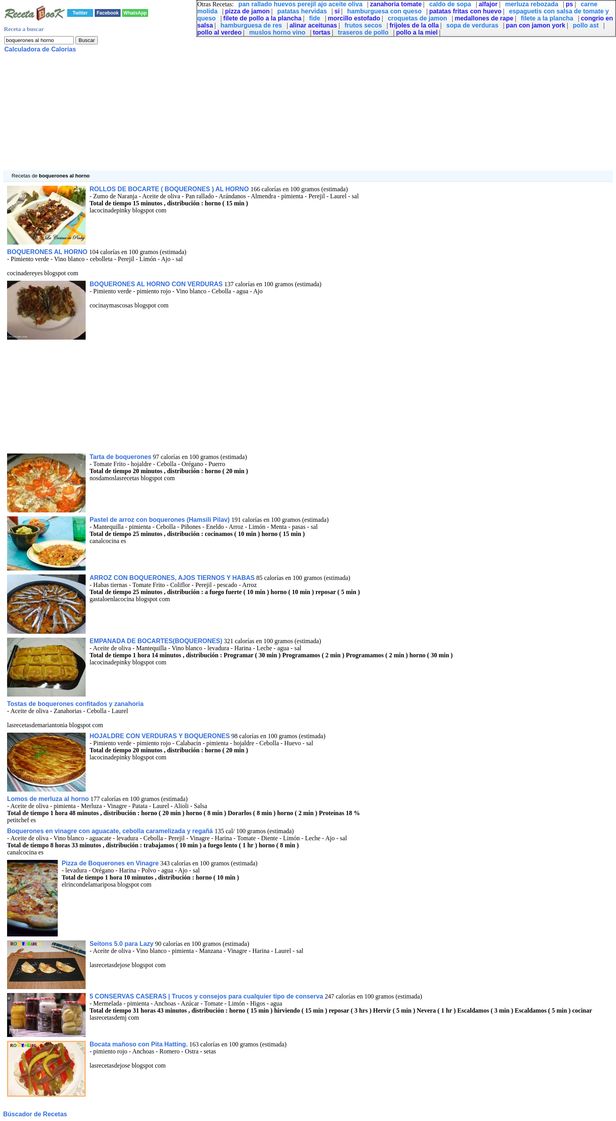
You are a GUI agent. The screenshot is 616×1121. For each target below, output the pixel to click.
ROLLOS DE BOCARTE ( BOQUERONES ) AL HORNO (170, 189)
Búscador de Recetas (35, 1114)
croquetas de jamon (417, 18)
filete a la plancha (547, 18)
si (336, 11)
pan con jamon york (535, 25)
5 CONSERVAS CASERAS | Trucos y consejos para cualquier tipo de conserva (207, 996)
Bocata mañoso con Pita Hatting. (139, 1044)
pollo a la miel (417, 32)
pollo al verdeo (219, 32)
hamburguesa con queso (384, 11)
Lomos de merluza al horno (48, 798)
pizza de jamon (247, 11)
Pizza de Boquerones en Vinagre (110, 863)
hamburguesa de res (251, 25)
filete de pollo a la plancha (262, 18)
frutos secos (363, 25)
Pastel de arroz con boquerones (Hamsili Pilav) (160, 519)
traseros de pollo (363, 32)
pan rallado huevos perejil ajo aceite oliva (300, 4)
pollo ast (586, 25)
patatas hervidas (302, 11)
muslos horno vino (277, 32)
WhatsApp (135, 13)
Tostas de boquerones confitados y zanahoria (75, 703)
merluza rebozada (531, 4)
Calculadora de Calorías (40, 49)
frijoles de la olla (413, 25)
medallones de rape (484, 18)
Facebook (108, 13)
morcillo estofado (354, 18)
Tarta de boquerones (120, 457)
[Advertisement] (239, 115)
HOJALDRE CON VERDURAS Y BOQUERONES (160, 736)
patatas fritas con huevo (465, 11)
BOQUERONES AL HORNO (48, 252)
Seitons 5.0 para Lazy (122, 943)
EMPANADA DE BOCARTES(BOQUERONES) (156, 641)
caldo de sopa (450, 4)
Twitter (80, 13)
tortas (321, 32)
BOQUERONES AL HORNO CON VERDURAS (156, 284)
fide (314, 18)
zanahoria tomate (396, 4)
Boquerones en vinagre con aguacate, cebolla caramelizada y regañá (110, 831)
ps (569, 4)
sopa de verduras (472, 25)
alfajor (487, 4)
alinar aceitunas (313, 25)
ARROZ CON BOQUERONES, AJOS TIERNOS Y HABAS (172, 577)
